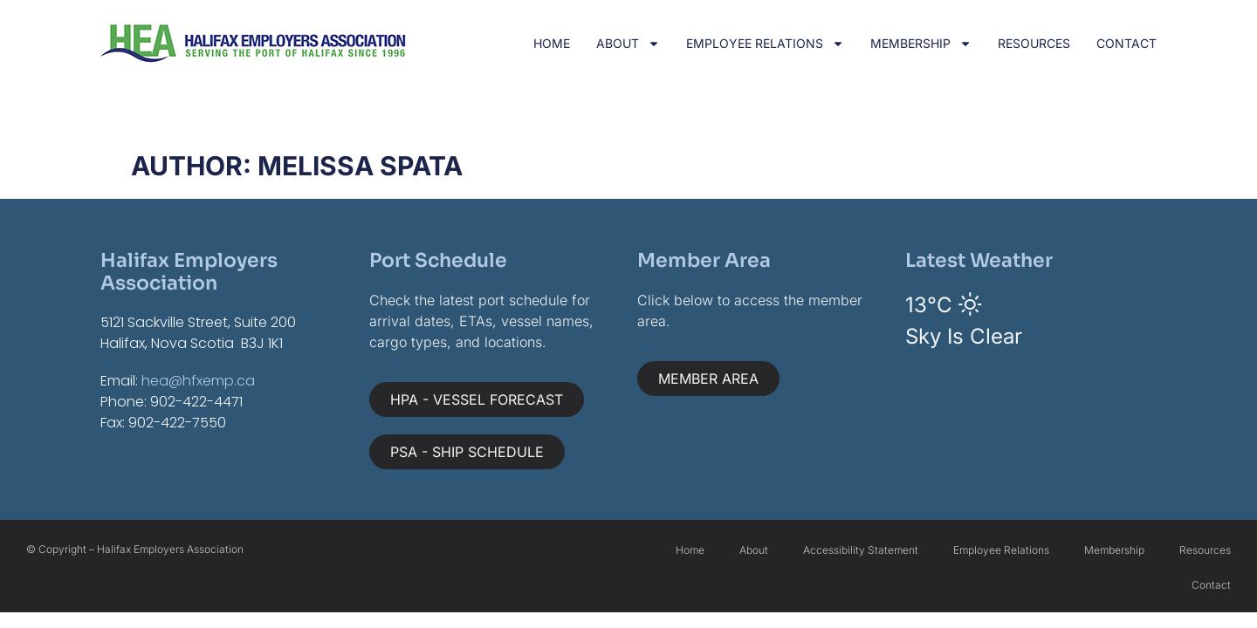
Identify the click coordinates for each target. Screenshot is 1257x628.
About (628, 43)
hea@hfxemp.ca (198, 381)
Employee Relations (765, 43)
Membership (921, 43)
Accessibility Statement (860, 549)
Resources (1034, 43)
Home (551, 43)
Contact (1126, 43)
